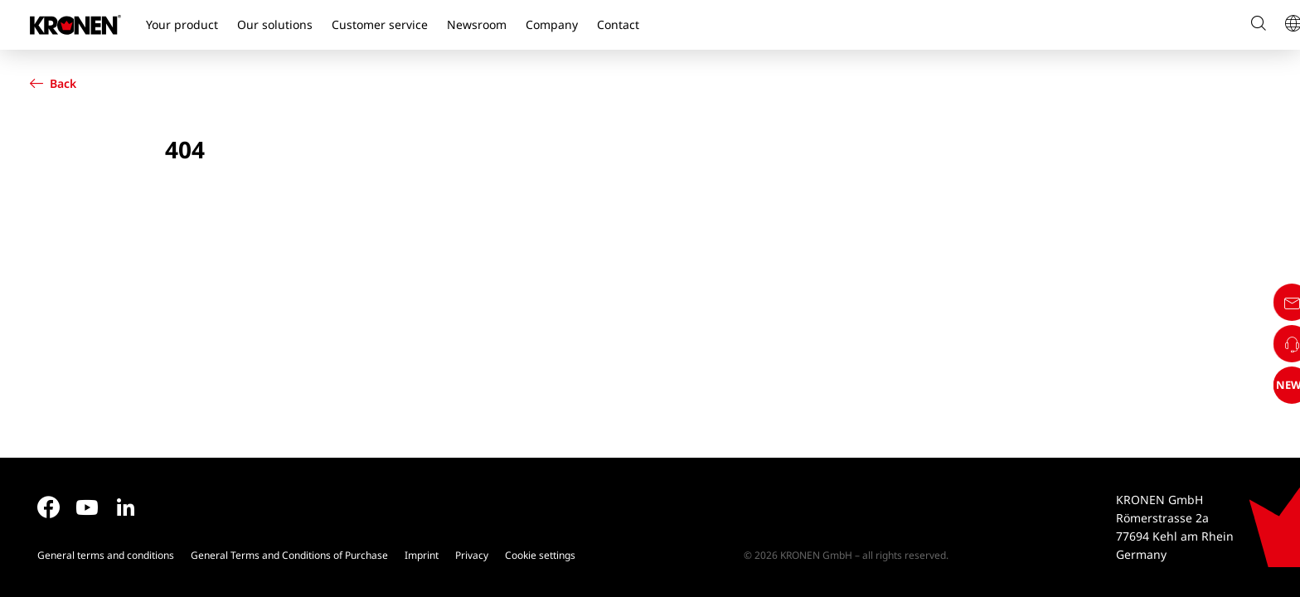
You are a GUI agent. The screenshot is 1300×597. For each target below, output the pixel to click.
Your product (182, 24)
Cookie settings (540, 555)
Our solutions (275, 24)
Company (552, 24)
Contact (618, 24)
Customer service (380, 24)
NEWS (1269, 524)
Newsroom (477, 24)
